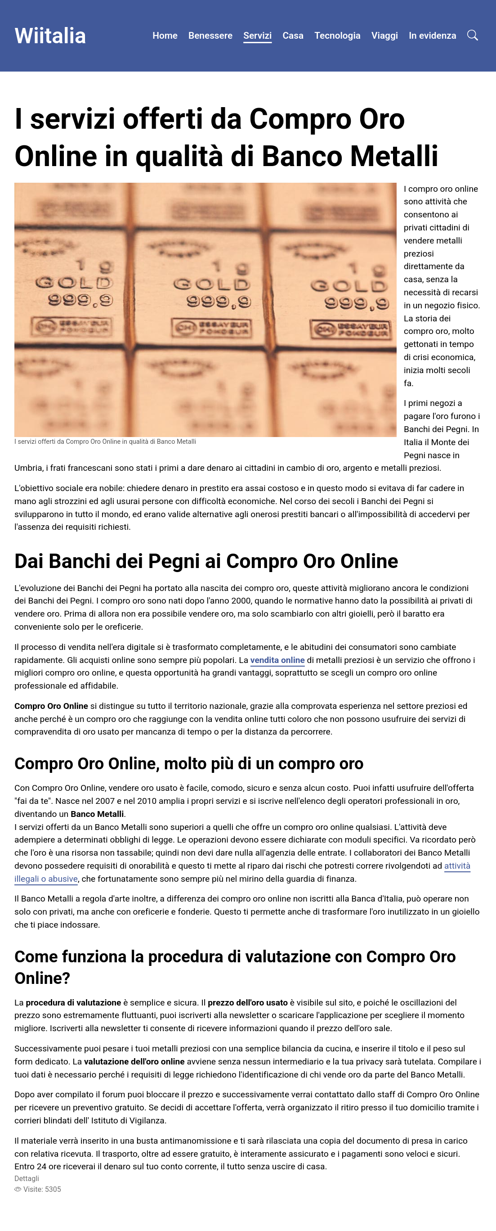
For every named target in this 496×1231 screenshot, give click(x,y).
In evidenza (432, 35)
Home (165, 35)
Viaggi (384, 35)
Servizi (257, 35)
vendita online (277, 660)
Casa (293, 35)
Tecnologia (337, 35)
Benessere (210, 35)
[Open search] (473, 36)
